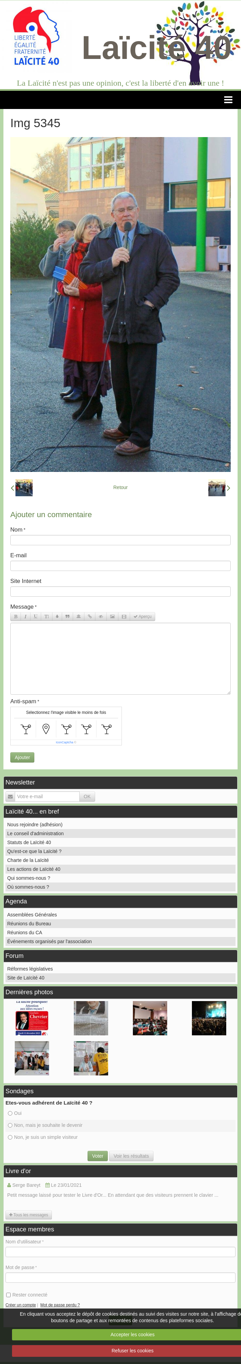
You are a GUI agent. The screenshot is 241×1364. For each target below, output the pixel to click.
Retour (120, 487)
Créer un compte (20, 1305)
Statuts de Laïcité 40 (29, 842)
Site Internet (26, 581)
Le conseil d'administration (35, 833)
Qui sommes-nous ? (28, 878)
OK (87, 796)
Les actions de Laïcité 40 (33, 869)
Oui (15, 1113)
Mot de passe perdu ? (60, 1305)
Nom (16, 529)
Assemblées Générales (32, 914)
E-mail (18, 555)
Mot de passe (19, 1267)
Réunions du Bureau (29, 923)
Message (22, 607)
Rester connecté (26, 1295)
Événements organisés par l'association (49, 941)
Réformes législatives (30, 969)
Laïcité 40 (157, 47)
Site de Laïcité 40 (25, 978)
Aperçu (142, 616)
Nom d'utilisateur (23, 1241)
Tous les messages (28, 1215)
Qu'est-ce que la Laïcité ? (34, 851)
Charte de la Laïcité (28, 860)
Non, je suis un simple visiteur (43, 1137)
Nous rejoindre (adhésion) (34, 824)
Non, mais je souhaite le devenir (45, 1125)
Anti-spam (23, 701)
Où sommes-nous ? (28, 887)
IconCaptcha (64, 742)
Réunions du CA (24, 932)
